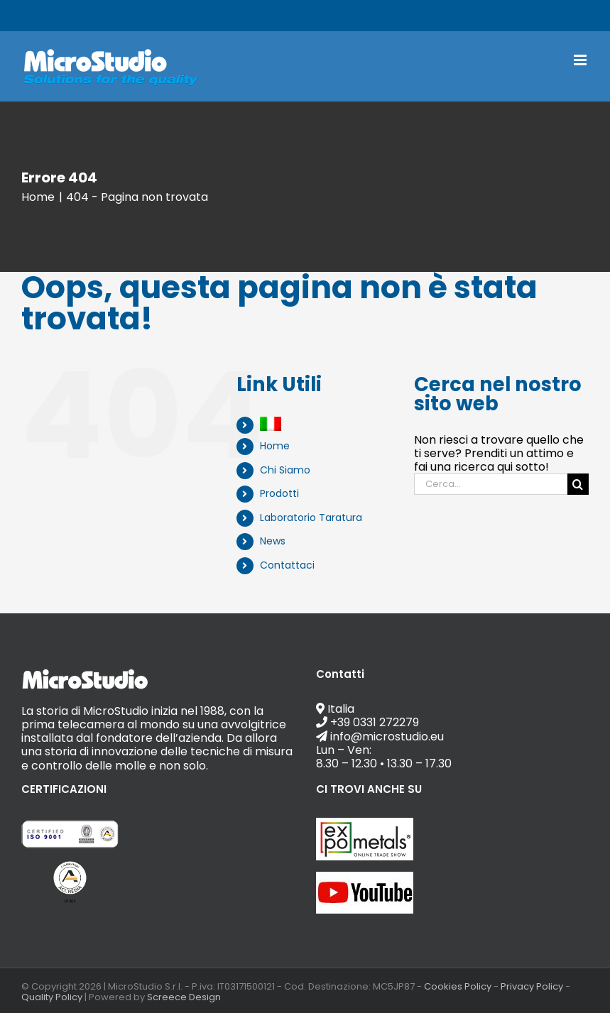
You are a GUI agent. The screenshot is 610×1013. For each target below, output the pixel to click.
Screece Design (184, 997)
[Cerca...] (490, 484)
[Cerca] (578, 484)
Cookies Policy (457, 986)
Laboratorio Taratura (311, 517)
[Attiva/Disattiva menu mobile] (581, 60)
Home (275, 446)
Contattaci (287, 565)
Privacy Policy (532, 986)
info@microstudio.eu (355, 15)
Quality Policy (51, 997)
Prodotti (279, 493)
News (272, 541)
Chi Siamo (285, 470)
